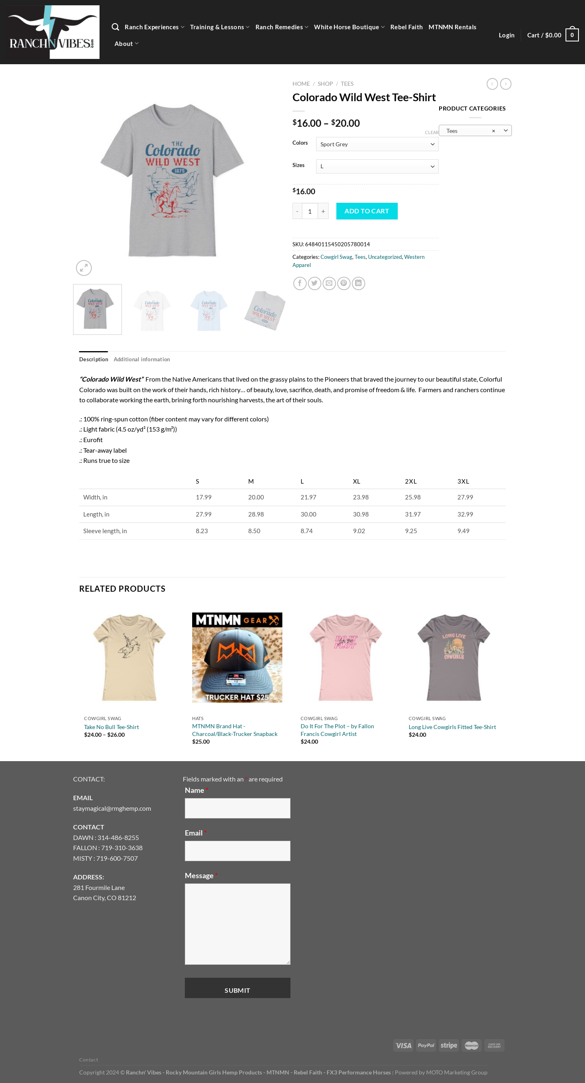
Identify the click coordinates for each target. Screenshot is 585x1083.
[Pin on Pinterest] (344, 283)
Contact (88, 1060)
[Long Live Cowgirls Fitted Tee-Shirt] (454, 657)
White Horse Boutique (349, 27)
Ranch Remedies (282, 27)
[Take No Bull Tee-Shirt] (129, 657)
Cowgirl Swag (336, 257)
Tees (347, 83)
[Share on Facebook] (300, 283)
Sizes (298, 165)
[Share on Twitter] (314, 283)
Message (201, 875)
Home (301, 83)
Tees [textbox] (470, 131)
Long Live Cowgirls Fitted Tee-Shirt (452, 726)
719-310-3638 (122, 847)
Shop (325, 83)
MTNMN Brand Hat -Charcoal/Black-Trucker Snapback (234, 730)
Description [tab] (93, 359)
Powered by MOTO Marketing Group (441, 1072)
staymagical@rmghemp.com (112, 808)
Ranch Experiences (154, 27)
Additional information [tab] (142, 359)
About (127, 43)
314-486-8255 (118, 837)
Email (196, 833)
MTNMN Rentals (453, 26)
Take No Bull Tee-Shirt (111, 726)
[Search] (115, 27)
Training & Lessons (220, 27)
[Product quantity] (310, 211)
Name (196, 790)
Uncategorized (385, 257)
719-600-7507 (117, 858)
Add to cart (366, 211)
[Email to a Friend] (329, 283)
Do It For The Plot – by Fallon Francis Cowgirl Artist (337, 730)
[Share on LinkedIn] (358, 283)
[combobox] (475, 130)
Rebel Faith (406, 26)
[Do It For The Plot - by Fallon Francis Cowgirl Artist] (346, 657)
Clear (432, 132)
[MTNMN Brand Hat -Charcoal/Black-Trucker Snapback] (237, 657)
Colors (300, 143)
